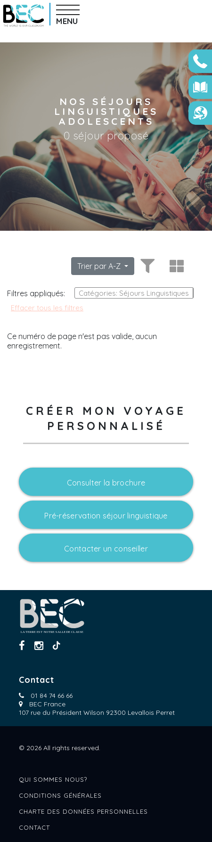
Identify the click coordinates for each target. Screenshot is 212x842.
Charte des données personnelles (83, 811)
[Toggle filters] (146, 266)
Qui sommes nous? (53, 779)
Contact (34, 827)
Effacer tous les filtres (47, 307)
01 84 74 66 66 (52, 695)
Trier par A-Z (99, 266)
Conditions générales (60, 795)
